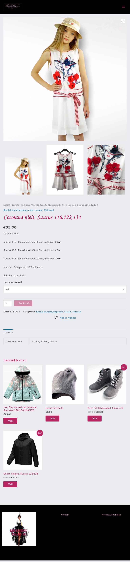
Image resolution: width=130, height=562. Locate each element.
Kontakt (65, 516)
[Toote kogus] (7, 304)
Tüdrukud (25, 205)
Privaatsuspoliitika (111, 516)
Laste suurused (12, 282)
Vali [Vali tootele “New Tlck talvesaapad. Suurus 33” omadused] (96, 419)
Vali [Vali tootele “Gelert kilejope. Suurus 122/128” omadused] (12, 485)
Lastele (15, 205)
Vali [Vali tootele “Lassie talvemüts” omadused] (54, 419)
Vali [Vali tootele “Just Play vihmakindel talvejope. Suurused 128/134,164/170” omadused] (12, 421)
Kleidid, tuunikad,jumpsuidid (46, 205)
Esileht (6, 205)
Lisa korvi (23, 303)
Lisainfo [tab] (8, 333)
